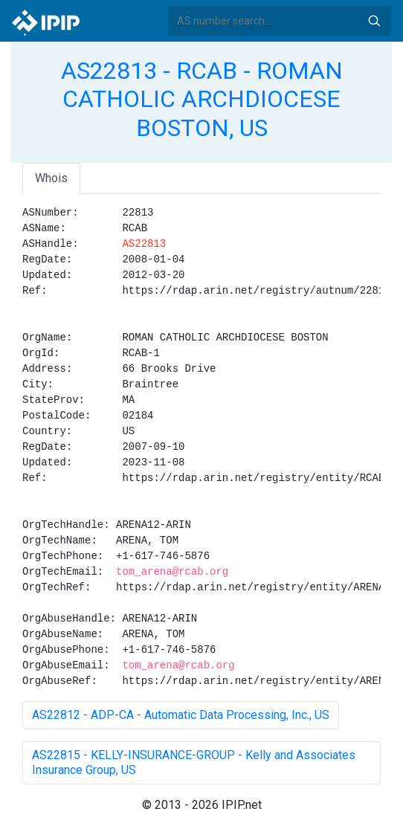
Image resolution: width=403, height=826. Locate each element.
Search (374, 21)
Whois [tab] (51, 178)
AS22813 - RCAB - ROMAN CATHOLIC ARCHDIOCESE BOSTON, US (202, 99)
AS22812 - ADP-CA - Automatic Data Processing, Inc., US (180, 715)
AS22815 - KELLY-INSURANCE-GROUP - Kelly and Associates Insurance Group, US (193, 762)
